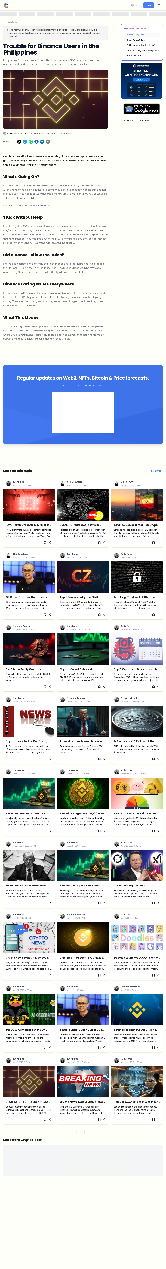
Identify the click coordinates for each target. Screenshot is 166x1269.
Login (149, 5)
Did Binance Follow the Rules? (141, 45)
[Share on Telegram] (25, 142)
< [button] (78, 1131)
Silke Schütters (74, 481)
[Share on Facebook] (36, 142)
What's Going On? (135, 34)
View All (157, 471)
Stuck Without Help (136, 40)
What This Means (135, 55)
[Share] (50, 542)
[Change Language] (134, 5)
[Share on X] (19, 142)
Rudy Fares (18, 481)
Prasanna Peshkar (22, 626)
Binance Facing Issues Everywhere (143, 50)
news (99, 185)
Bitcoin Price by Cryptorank (135, 120)
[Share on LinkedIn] (42, 142)
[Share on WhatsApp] (31, 142)
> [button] (87, 1131)
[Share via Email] (48, 142)
